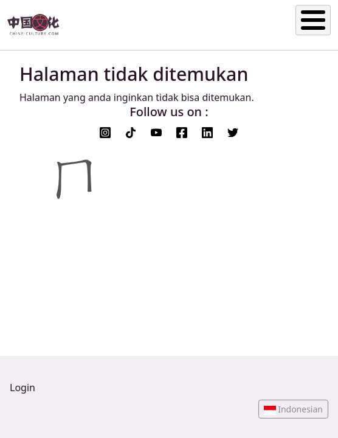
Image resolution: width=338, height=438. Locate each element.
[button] (293, 409)
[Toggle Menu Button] (313, 20)
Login (22, 387)
